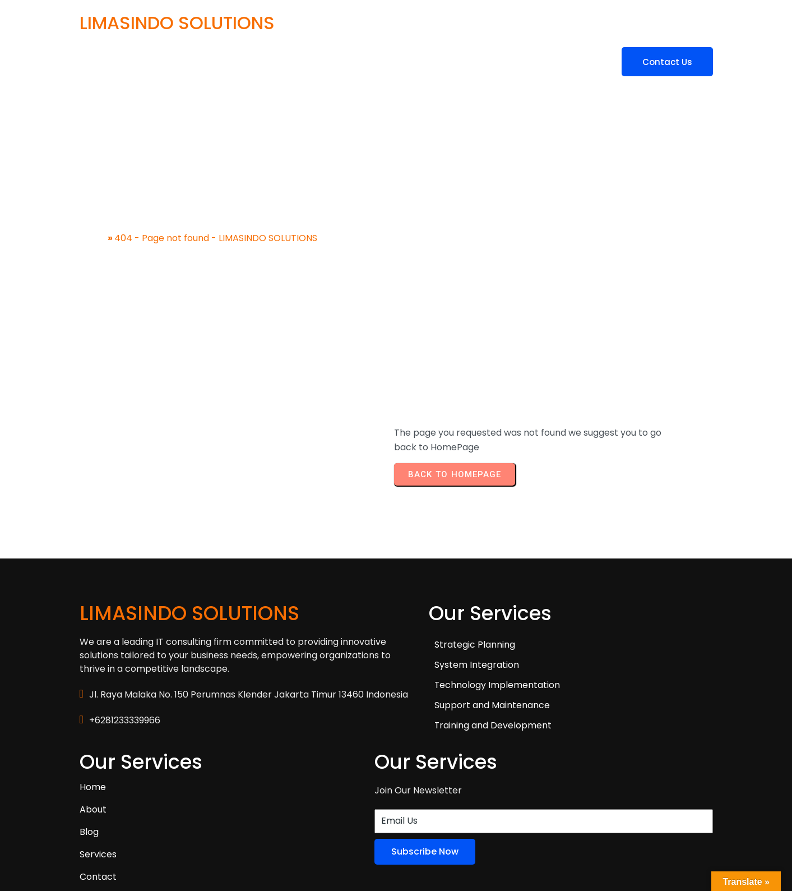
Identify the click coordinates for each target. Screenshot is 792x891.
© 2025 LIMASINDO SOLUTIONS (145, 838)
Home (93, 229)
